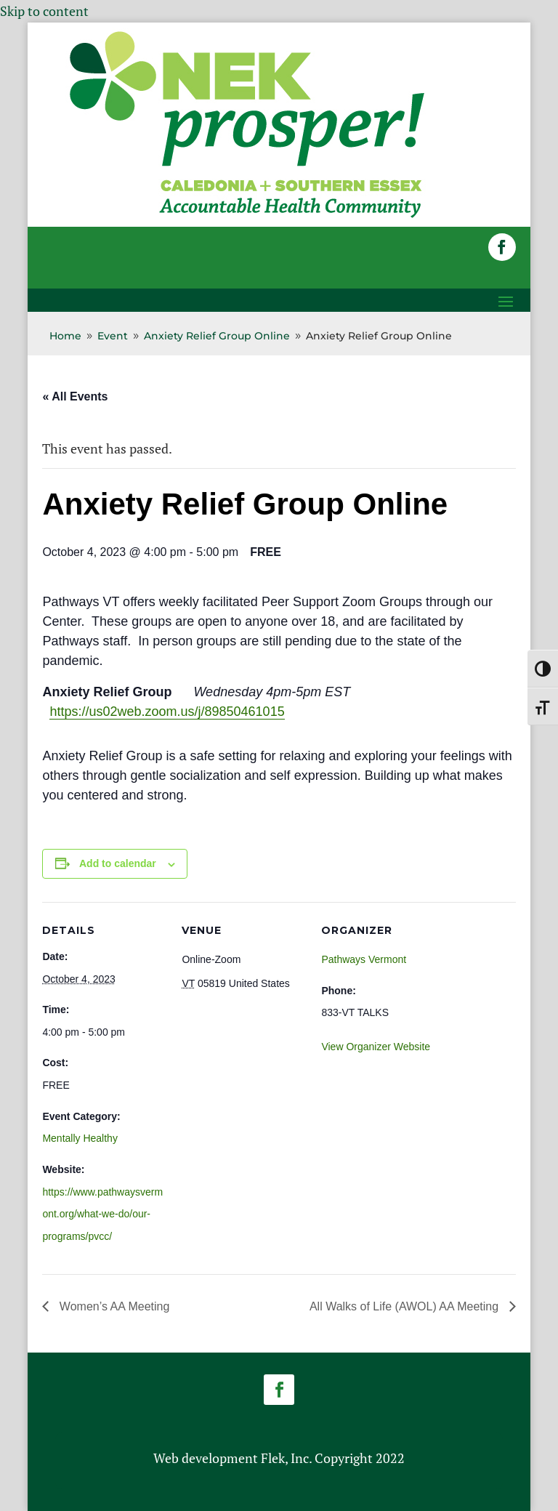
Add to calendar (117, 863)
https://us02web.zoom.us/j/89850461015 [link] (166, 711)
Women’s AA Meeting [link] (112, 1306)
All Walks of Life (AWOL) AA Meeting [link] (406, 1306)
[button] (502, 247)
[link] (247, 216)
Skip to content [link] (44, 11)
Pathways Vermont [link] (363, 959)
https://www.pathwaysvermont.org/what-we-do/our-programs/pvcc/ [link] (102, 1214)
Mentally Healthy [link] (80, 1138)
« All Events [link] (75, 396)
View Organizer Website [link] (375, 1046)
